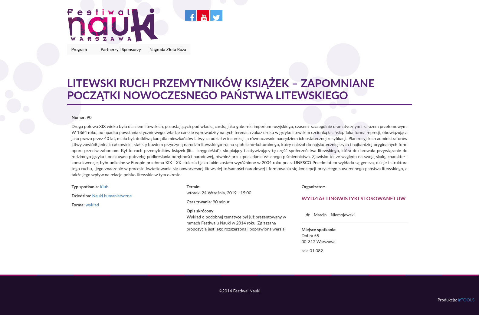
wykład (92, 204)
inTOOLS (466, 299)
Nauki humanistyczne (112, 195)
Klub (104, 186)
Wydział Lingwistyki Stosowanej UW (354, 198)
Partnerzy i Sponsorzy (121, 49)
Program (80, 49)
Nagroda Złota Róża (167, 49)
